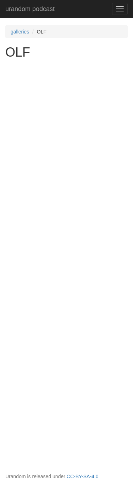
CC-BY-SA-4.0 (83, 476)
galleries (20, 32)
